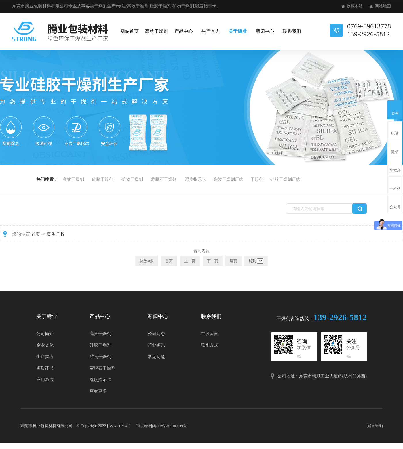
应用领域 (45, 379)
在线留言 (209, 333)
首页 (35, 234)
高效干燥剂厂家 (228, 179)
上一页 (189, 261)
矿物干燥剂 (132, 179)
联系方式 (209, 345)
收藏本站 (355, 6)
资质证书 (55, 234)
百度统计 (144, 426)
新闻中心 (264, 31)
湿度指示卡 (195, 179)
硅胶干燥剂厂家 (285, 179)
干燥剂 (256, 179)
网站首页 (129, 31)
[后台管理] (375, 426)
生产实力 (210, 31)
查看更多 (98, 391)
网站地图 (383, 6)
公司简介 (45, 333)
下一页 (212, 261)
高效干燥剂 (156, 31)
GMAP (124, 426)
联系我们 (291, 31)
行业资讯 (156, 345)
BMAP (113, 426)
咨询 (394, 109)
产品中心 (183, 31)
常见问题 (156, 356)
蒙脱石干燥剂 (164, 179)
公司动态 (156, 333)
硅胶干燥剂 (102, 179)
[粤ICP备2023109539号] (169, 426)
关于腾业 (237, 31)
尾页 (233, 261)
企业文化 (45, 345)
